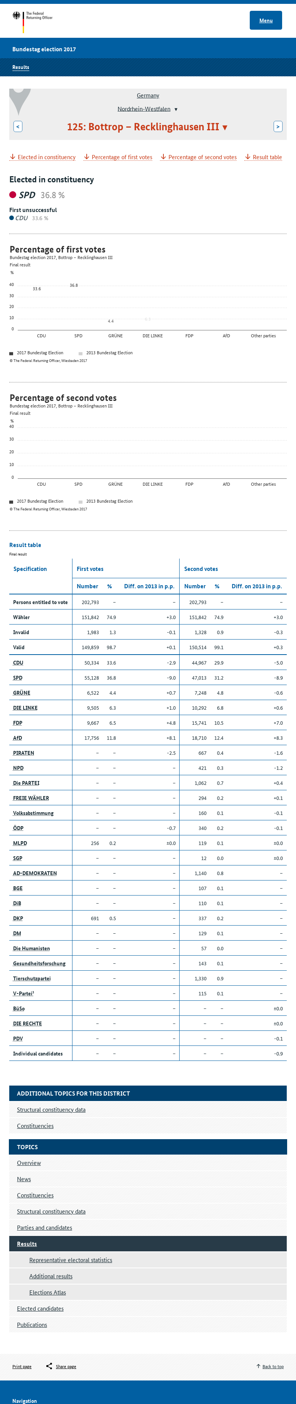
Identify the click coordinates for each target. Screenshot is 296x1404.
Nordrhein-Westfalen (144, 108)
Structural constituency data (51, 1211)
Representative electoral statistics (70, 1260)
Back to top (273, 1366)
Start (39, 22)
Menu (266, 20)
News (24, 1179)
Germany (148, 95)
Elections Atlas (47, 1292)
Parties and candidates (44, 1227)
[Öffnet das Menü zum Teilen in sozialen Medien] (60, 1366)
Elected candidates (40, 1308)
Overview (29, 1162)
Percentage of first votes (122, 157)
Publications (32, 1324)
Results (20, 67)
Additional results (50, 1276)
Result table (267, 157)
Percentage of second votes (202, 157)
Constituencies (35, 1195)
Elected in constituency (47, 157)
